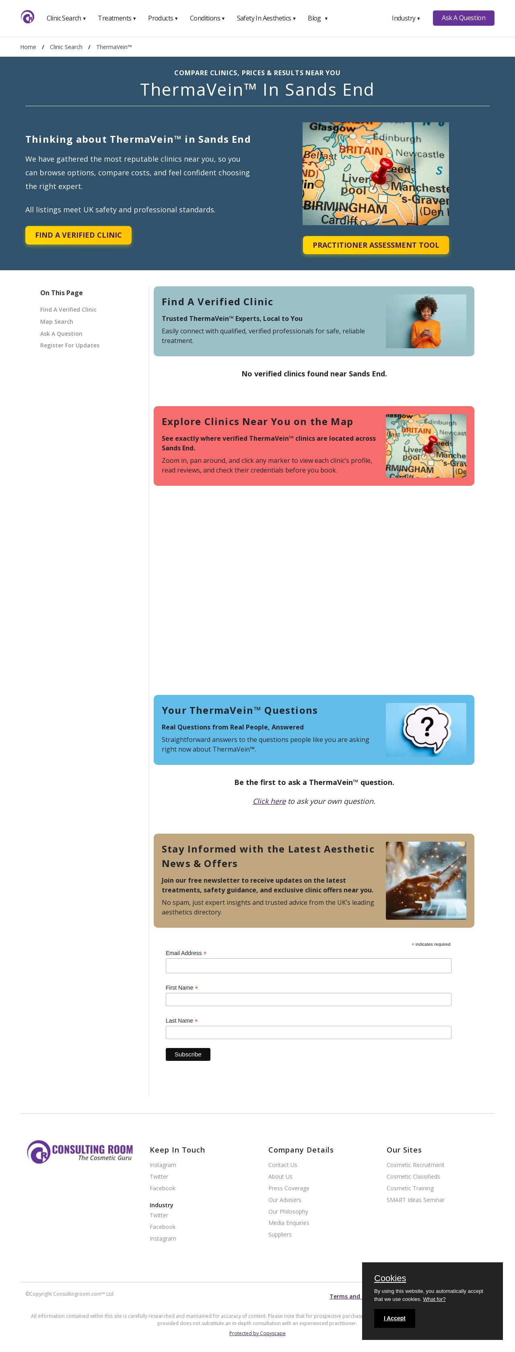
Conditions (207, 18)
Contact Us (282, 1165)
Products (163, 18)
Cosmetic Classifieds (413, 1176)
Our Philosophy (288, 1211)
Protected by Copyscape (257, 1333)
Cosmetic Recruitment (416, 1165)
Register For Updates (69, 345)
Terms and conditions (360, 1296)
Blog (318, 18)
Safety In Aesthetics (267, 18)
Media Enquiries (288, 1223)
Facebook (162, 1188)
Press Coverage (288, 1188)
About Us (280, 1176)
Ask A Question (463, 17)
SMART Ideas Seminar (416, 1200)
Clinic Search (67, 18)
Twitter (159, 1176)
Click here (269, 801)
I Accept (395, 1318)
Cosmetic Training (410, 1188)
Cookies (390, 1278)
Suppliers (280, 1234)
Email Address (186, 953)
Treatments (117, 18)
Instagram (163, 1165)
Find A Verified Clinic (78, 235)
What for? (434, 1299)
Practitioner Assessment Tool (376, 245)
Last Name (182, 1021)
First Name (182, 988)
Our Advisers (284, 1200)
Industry (406, 18)
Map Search (56, 321)
